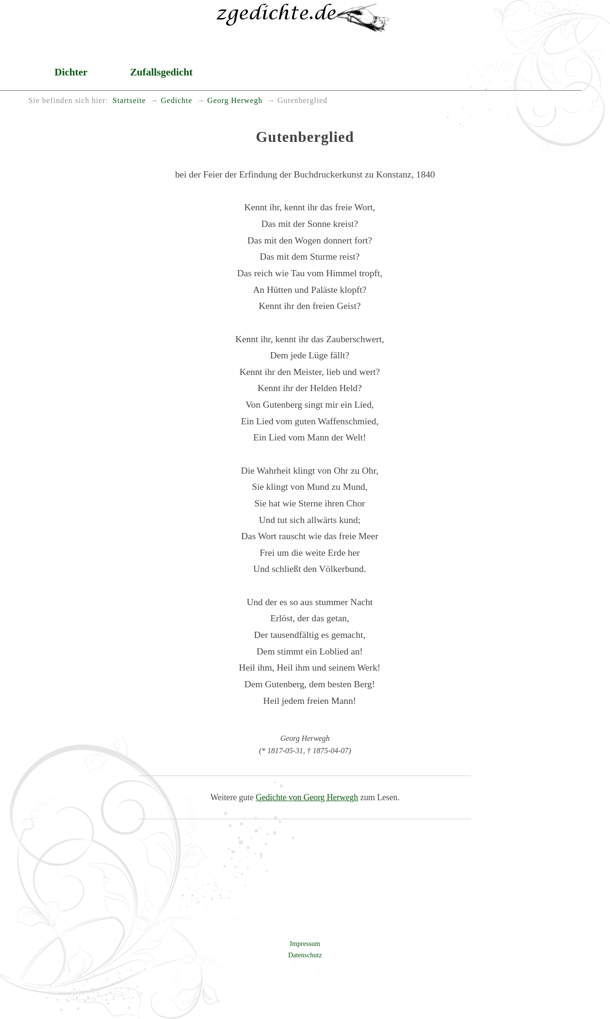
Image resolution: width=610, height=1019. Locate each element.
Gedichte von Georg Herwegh (306, 797)
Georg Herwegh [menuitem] (235, 100)
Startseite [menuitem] (129, 100)
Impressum (305, 943)
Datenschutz (305, 955)
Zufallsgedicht (161, 72)
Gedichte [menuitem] (176, 100)
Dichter (71, 72)
